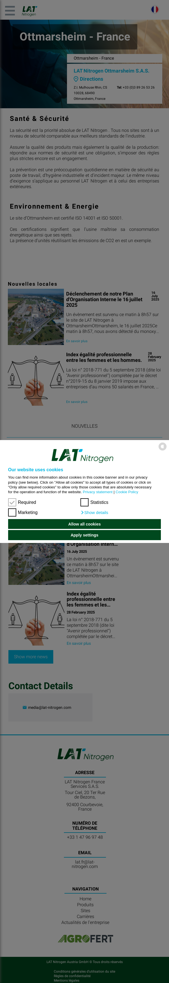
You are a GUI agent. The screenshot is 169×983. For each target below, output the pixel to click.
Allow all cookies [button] (84, 524)
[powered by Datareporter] (162, 450)
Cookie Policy (126, 492)
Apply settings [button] (84, 535)
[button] (94, 512)
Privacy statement (98, 492)
